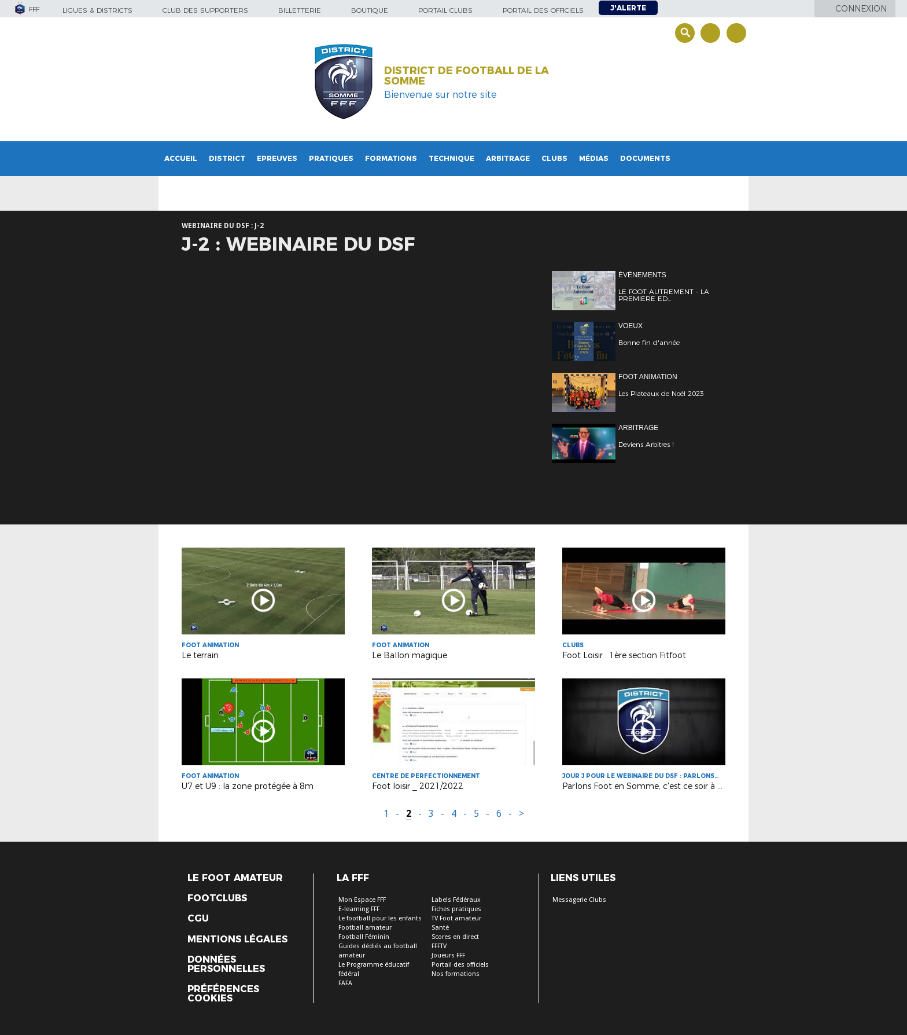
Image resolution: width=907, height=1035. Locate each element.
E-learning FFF (358, 909)
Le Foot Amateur (235, 878)
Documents (645, 158)
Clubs (554, 158)
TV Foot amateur (456, 918)
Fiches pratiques (456, 909)
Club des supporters (205, 10)
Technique (451, 158)
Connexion (861, 8)
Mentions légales (237, 939)
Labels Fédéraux (456, 900)
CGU (198, 918)
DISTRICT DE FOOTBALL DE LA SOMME (466, 75)
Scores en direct (455, 937)
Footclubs (217, 898)
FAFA (345, 983)
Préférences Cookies (223, 994)
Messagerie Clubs (579, 900)
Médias (594, 158)
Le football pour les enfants (380, 918)
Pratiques (331, 158)
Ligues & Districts (97, 10)
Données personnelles (226, 964)
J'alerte (628, 7)
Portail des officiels (543, 10)
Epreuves (277, 158)
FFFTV (439, 946)
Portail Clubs (445, 10)
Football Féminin (363, 937)
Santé (440, 927)
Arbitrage (508, 158)
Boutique (369, 10)
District (227, 158)
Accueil (180, 158)
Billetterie (299, 10)
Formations (391, 158)
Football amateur (365, 927)
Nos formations (456, 974)
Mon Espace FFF (362, 900)
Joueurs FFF (448, 955)
